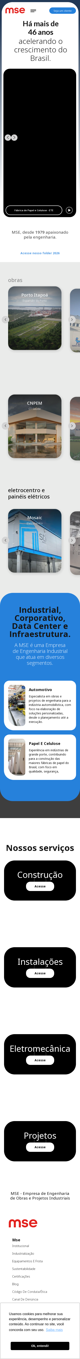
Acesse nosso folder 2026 (40, 259)
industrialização (23, 1253)
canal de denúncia (25, 1299)
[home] (15, 10)
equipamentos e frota (27, 1261)
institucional (20, 1246)
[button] (33, 10)
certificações (21, 1276)
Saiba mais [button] (54, 1330)
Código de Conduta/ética (29, 1292)
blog (15, 1284)
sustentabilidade (23, 1269)
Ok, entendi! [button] (40, 1346)
